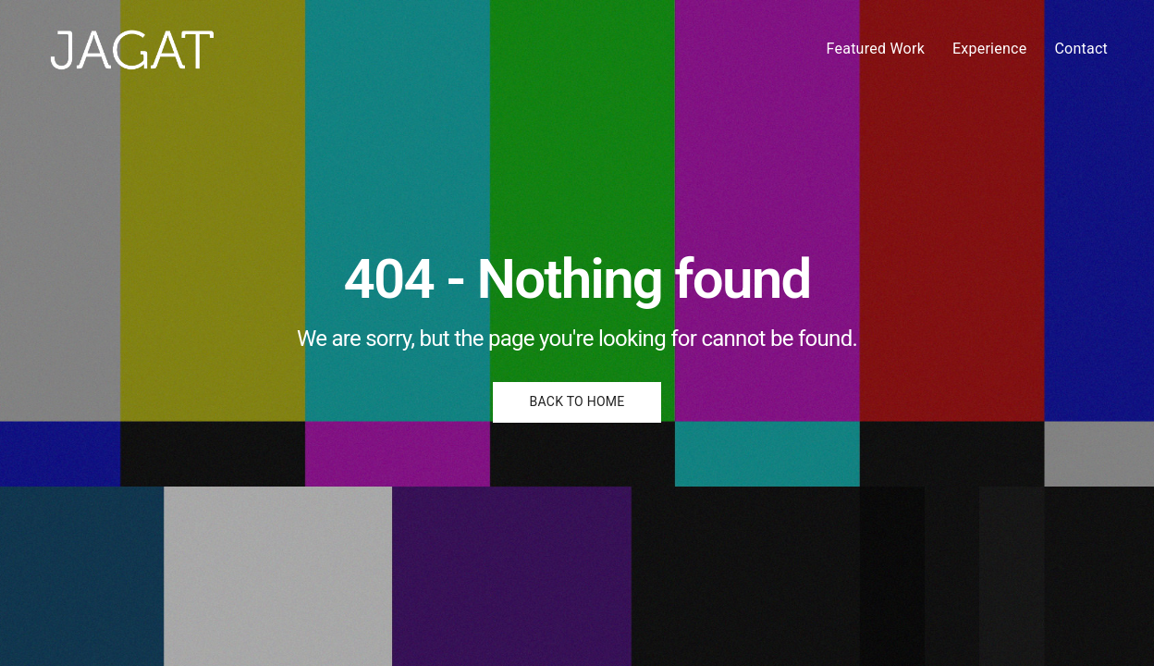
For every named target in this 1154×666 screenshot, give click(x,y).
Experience (989, 48)
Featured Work (876, 48)
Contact (1081, 48)
